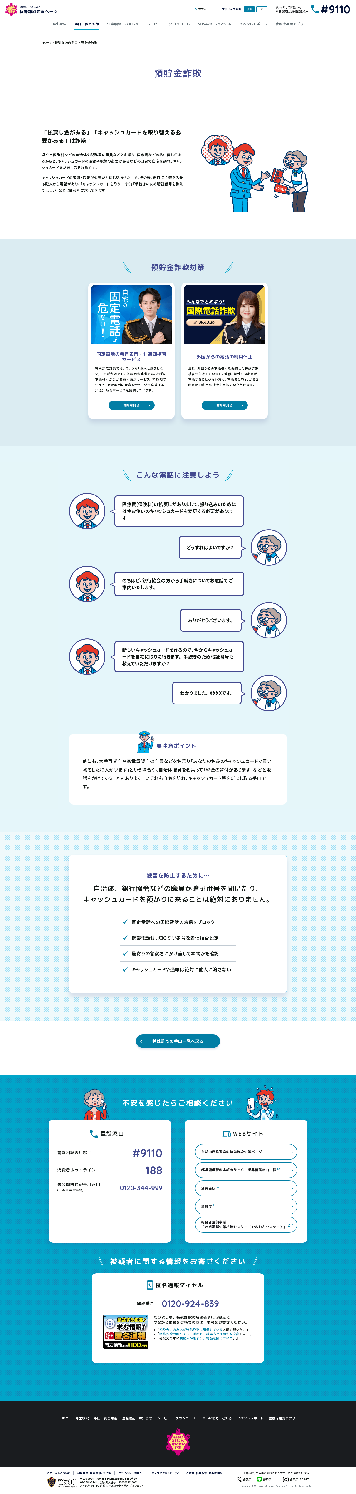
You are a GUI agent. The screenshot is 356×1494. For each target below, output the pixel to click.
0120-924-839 (190, 1303)
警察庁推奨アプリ (289, 24)
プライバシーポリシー (131, 1473)
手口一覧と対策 (86, 24)
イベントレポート (253, 24)
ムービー (154, 24)
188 (154, 1170)
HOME (66, 1418)
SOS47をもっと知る (214, 24)
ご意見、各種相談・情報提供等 (204, 1473)
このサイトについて (58, 1473)
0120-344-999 (141, 1187)
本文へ (202, 9)
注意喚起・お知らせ (123, 24)
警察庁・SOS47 (293, 1482)
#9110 (147, 1153)
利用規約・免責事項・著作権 (94, 1473)
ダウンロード (179, 24)
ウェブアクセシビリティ (165, 1473)
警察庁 (244, 1479)
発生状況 (59, 24)
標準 (249, 9)
